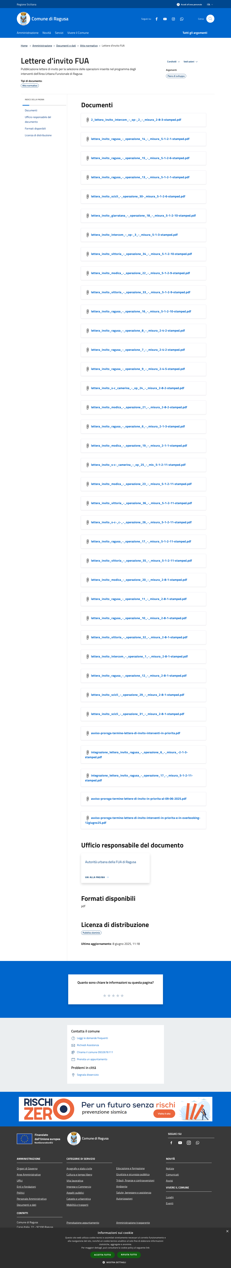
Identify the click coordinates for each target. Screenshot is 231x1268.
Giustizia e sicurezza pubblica (133, 1174)
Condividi (174, 62)
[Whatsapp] (180, 18)
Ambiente (121, 1186)
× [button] (227, 1231)
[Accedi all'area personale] (189, 4)
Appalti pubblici (75, 1193)
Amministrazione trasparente (133, 1223)
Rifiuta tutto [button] (129, 1254)
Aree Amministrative (29, 1174)
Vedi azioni (191, 62)
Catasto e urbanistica (79, 1199)
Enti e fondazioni (26, 1187)
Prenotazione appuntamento (83, 1223)
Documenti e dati (66, 46)
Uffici (20, 1181)
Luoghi (170, 1197)
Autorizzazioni (124, 1199)
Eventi (169, 1203)
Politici (21, 1193)
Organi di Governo (27, 1168)
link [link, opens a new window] (148, 1247)
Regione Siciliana (26, 4)
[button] (115, 1262)
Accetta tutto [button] (102, 1254)
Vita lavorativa (75, 1181)
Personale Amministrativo (32, 1199)
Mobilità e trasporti (77, 1205)
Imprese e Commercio (79, 1187)
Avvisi (169, 1181)
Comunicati (172, 1174)
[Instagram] (172, 18)
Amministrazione (42, 46)
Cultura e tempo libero (79, 1174)
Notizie (170, 1168)
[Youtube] (163, 18)
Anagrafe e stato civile (79, 1168)
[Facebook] (155, 18)
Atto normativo (89, 46)
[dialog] (115, 1248)
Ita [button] (210, 4)
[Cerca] (210, 19)
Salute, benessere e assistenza (133, 1192)
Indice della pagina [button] (34, 99)
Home (24, 46)
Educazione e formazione (130, 1168)
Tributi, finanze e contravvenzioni (135, 1180)
